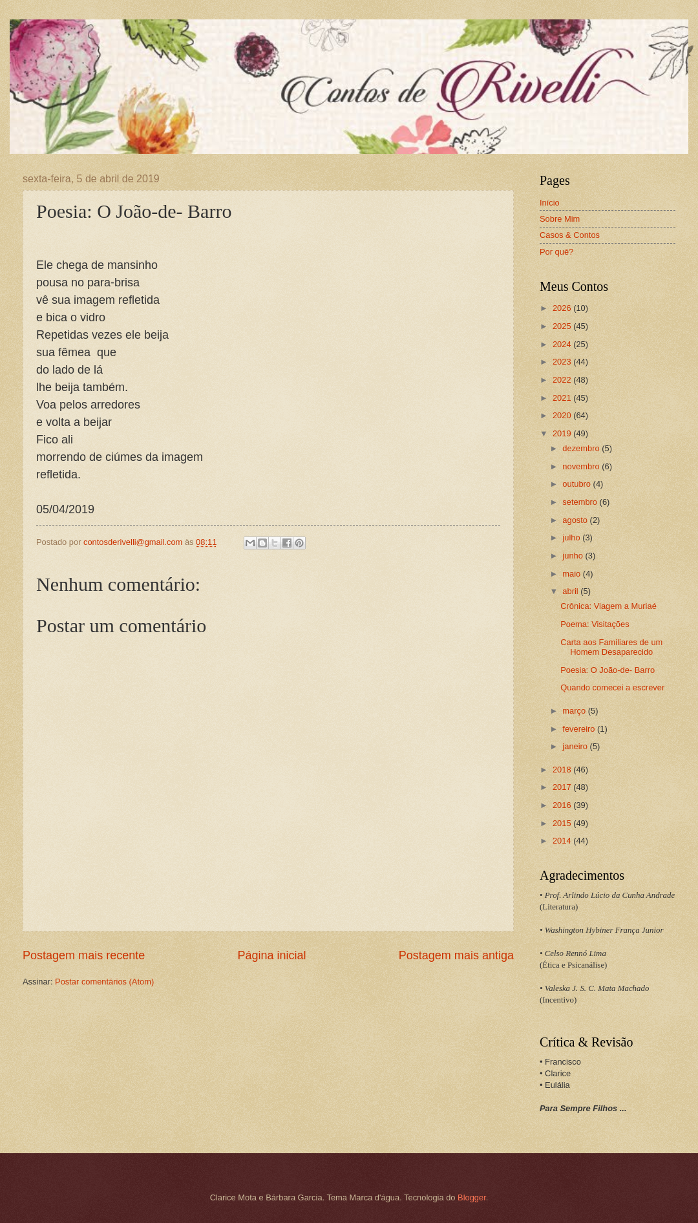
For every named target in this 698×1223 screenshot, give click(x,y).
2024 (563, 344)
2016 (563, 805)
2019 (563, 433)
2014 (563, 840)
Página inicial (271, 955)
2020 (563, 415)
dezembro (582, 448)
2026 (563, 308)
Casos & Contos (570, 235)
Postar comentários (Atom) (104, 981)
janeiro (575, 746)
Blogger (472, 1197)
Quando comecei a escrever (612, 687)
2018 (563, 769)
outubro (577, 484)
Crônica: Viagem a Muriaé (608, 606)
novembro (582, 466)
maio (572, 574)
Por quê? (556, 252)
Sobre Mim (560, 219)
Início (550, 202)
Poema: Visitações (594, 624)
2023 (563, 362)
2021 (563, 398)
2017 (563, 787)
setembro (580, 502)
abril (571, 591)
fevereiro (579, 729)
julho (572, 537)
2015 (563, 823)
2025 (563, 326)
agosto (575, 520)
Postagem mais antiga (456, 955)
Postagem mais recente (84, 955)
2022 (563, 380)
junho (573, 555)
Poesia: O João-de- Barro (607, 670)
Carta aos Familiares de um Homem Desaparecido (611, 647)
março (574, 711)
